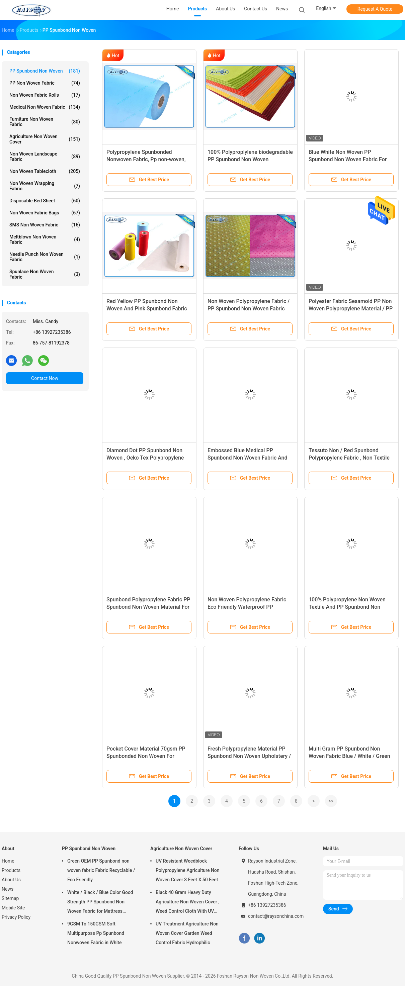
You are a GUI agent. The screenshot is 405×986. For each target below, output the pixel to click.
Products (11, 870)
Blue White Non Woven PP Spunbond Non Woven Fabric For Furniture (348, 159)
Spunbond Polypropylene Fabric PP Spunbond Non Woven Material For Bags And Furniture (148, 606)
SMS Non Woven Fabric (44, 224)
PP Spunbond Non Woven (44, 71)
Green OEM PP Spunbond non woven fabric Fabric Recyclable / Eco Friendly (101, 870)
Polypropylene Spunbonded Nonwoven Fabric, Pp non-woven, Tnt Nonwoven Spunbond (146, 159)
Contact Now (44, 378)
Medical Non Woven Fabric (44, 107)
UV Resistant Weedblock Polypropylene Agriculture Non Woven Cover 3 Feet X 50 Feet (188, 870)
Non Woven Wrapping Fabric (44, 186)
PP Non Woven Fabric (44, 83)
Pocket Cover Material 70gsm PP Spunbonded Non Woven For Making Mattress (145, 756)
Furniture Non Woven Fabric (44, 121)
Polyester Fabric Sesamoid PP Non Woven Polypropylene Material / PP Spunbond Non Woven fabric (351, 308)
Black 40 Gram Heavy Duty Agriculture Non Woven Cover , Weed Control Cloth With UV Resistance (187, 903)
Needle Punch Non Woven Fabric (44, 257)
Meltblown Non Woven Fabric (44, 239)
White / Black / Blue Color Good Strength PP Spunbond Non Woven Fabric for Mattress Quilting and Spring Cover (100, 903)
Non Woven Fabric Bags (44, 212)
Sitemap (10, 898)
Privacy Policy (16, 917)
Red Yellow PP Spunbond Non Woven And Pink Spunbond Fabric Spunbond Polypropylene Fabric (146, 308)
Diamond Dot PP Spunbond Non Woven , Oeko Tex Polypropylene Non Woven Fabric (145, 457)
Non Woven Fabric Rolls (44, 95)
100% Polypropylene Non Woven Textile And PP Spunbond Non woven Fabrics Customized (347, 606)
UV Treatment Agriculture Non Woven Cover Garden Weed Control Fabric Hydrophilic (187, 933)
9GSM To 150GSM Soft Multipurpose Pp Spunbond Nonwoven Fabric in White (95, 933)
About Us (11, 879)
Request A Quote (374, 9)
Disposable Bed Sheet (44, 200)
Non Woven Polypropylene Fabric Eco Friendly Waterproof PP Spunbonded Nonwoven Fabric (247, 606)
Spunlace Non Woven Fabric (44, 274)
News (7, 889)
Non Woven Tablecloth (44, 171)
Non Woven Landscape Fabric (44, 156)
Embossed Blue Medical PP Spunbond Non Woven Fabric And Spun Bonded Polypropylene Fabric (249, 457)
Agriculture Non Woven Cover (44, 139)
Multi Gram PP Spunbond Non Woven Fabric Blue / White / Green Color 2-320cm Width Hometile (349, 756)
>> (331, 801)
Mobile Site (13, 907)
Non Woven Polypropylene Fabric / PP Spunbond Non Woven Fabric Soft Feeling (249, 308)
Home (8, 861)
